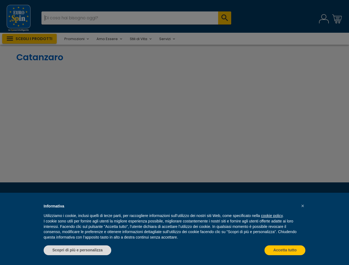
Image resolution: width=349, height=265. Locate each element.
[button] (302, 205)
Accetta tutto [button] (285, 250)
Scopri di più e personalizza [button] (77, 250)
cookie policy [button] (271, 215)
